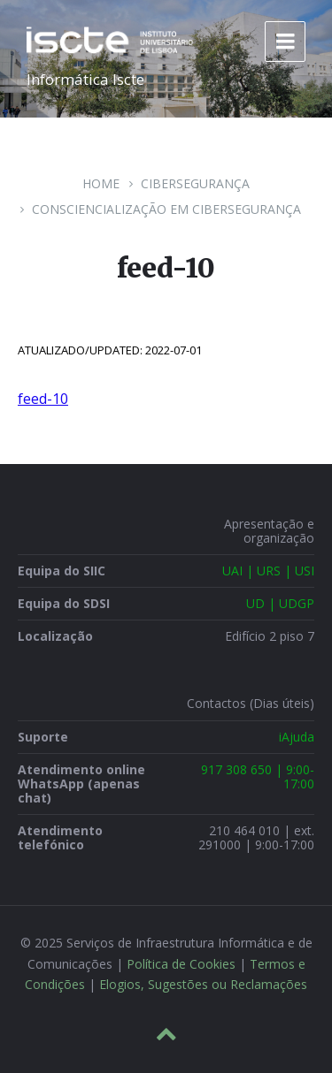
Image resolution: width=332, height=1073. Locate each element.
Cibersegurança (195, 183)
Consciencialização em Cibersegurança (166, 209)
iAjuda (296, 736)
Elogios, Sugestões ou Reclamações (203, 984)
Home (101, 183)
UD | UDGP (280, 603)
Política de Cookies (181, 963)
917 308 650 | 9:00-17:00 (257, 776)
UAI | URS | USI (268, 570)
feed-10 (43, 398)
